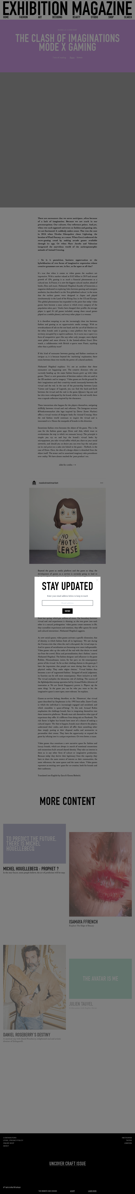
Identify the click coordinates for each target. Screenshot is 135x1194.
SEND (67, 611)
